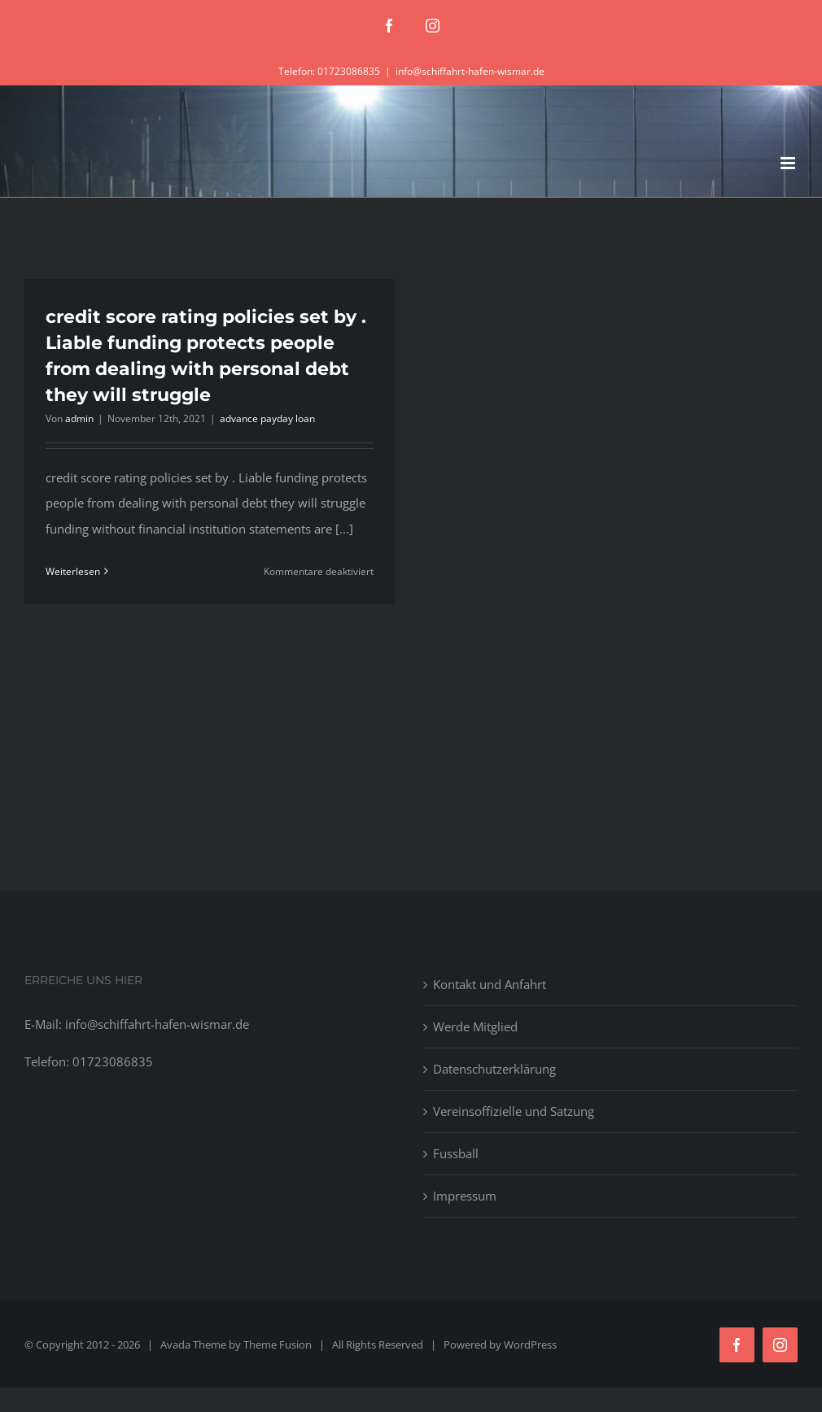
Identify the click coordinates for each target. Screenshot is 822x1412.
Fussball (456, 1153)
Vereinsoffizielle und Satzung (513, 1111)
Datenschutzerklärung (494, 1069)
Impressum (464, 1196)
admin (79, 418)
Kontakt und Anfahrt (489, 984)
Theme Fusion (277, 1344)
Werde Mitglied (475, 1026)
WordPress (530, 1344)
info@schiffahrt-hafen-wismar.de (470, 71)
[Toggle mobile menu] (789, 163)
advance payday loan (267, 418)
